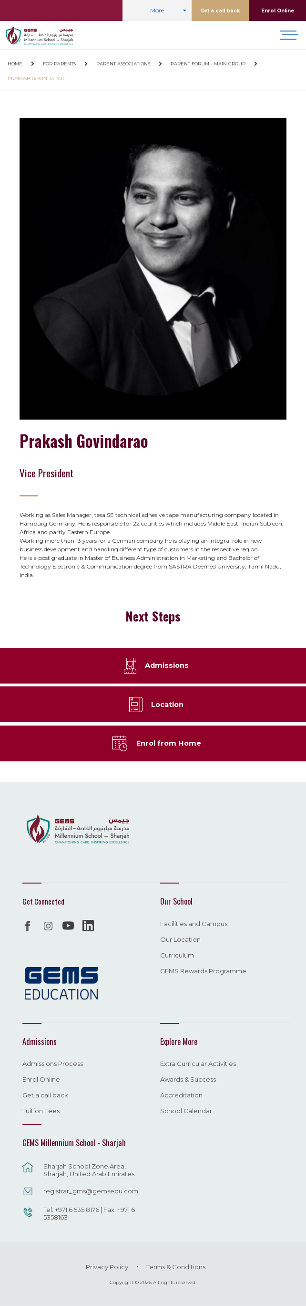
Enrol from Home (168, 743)
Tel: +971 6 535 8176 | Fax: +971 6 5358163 (89, 1213)
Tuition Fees (41, 1111)
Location (167, 704)
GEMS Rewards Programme (203, 971)
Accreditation (181, 1095)
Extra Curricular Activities (198, 1064)
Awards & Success (188, 1079)
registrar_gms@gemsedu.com (90, 1191)
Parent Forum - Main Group (208, 63)
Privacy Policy (107, 1267)
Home (15, 63)
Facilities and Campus (193, 924)
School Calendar (186, 1111)
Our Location (180, 940)
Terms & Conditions (175, 1267)
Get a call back (220, 11)
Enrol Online (277, 11)
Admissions (167, 665)
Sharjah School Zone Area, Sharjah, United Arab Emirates (88, 1170)
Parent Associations (123, 63)
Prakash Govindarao (36, 78)
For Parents (59, 63)
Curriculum (177, 955)
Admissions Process (52, 1064)
